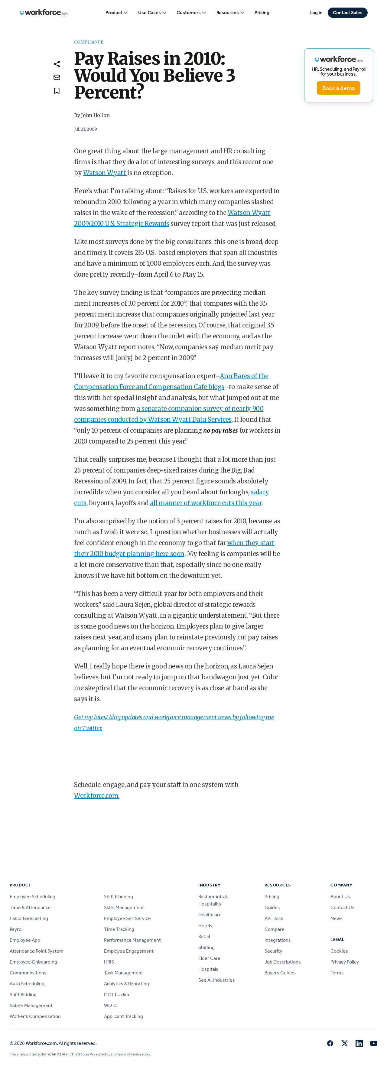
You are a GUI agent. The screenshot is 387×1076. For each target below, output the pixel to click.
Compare (275, 929)
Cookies (339, 951)
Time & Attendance (30, 907)
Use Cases (152, 13)
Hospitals (208, 969)
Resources (230, 13)
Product (117, 13)
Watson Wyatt (105, 173)
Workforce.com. (96, 795)
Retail (204, 936)
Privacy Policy (344, 962)
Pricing (262, 12)
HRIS (109, 962)
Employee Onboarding (33, 962)
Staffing (206, 947)
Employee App (25, 940)
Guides (272, 907)
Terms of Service (129, 1054)
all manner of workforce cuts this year (206, 503)
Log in (316, 12)
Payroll (16, 929)
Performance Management (132, 940)
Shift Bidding (23, 994)
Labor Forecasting (29, 918)
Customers (192, 13)
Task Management (123, 973)
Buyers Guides (280, 973)
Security (273, 951)
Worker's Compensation (35, 1016)
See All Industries (216, 980)
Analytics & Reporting (126, 984)
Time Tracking (119, 929)
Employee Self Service (127, 918)
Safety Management (31, 1005)
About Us (340, 896)
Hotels (205, 925)
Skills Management (124, 907)
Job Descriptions (283, 962)
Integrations (278, 940)
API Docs (274, 918)
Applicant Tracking (123, 1016)
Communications (28, 973)
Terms (337, 973)
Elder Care (209, 958)
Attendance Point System (36, 951)
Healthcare (210, 915)
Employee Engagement (129, 951)
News (336, 918)
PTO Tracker (117, 994)
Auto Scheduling (27, 984)
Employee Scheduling (32, 896)
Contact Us (342, 907)
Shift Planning (118, 896)
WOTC (111, 1005)
